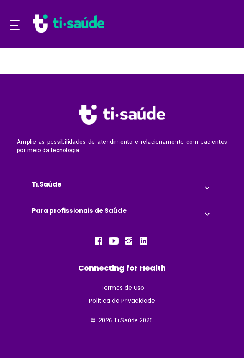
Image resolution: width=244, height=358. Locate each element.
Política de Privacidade (122, 301)
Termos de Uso (122, 288)
